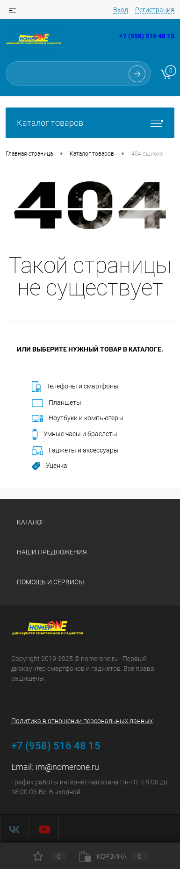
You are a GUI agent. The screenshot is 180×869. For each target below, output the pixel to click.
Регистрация (154, 10)
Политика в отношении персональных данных (82, 721)
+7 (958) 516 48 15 (146, 36)
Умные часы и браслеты (74, 434)
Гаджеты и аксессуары (75, 450)
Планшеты (56, 403)
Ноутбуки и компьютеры (77, 418)
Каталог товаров (90, 123)
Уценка (49, 466)
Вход (120, 10)
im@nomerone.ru (67, 767)
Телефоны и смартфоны (75, 386)
